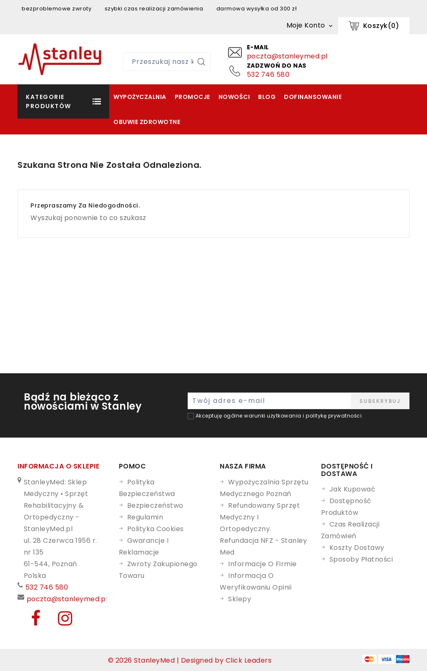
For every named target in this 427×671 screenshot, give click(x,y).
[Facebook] (31, 622)
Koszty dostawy (356, 547)
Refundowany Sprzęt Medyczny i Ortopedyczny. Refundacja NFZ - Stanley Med (263, 529)
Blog (267, 97)
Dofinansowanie (313, 97)
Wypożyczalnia (139, 97)
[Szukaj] (201, 62)
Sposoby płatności (361, 559)
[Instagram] (59, 622)
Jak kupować (352, 489)
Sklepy (239, 599)
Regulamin (145, 517)
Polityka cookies (155, 529)
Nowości (234, 97)
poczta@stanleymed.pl (287, 56)
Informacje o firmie (262, 564)
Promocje (192, 97)
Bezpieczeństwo (155, 505)
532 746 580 (268, 74)
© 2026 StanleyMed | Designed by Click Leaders (190, 660)
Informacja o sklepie (58, 466)
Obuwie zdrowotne (146, 122)
